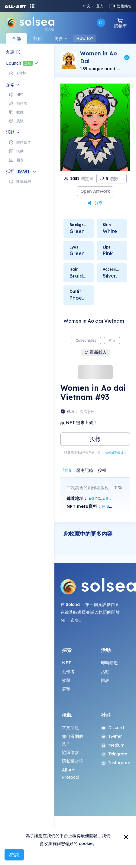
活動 (105, 671)
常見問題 (70, 727)
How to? (84, 38)
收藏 (66, 680)
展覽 (66, 689)
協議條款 (70, 752)
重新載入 (95, 352)
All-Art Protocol (70, 773)
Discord (112, 727)
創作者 (68, 671)
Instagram (115, 762)
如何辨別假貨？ (115, 453)
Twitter (111, 736)
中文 (86, 6)
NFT (66, 663)
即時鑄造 (109, 663)
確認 (14, 855)
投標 (95, 439)
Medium (113, 745)
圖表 (105, 680)
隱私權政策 (72, 761)
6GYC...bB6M (102, 498)
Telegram (114, 754)
